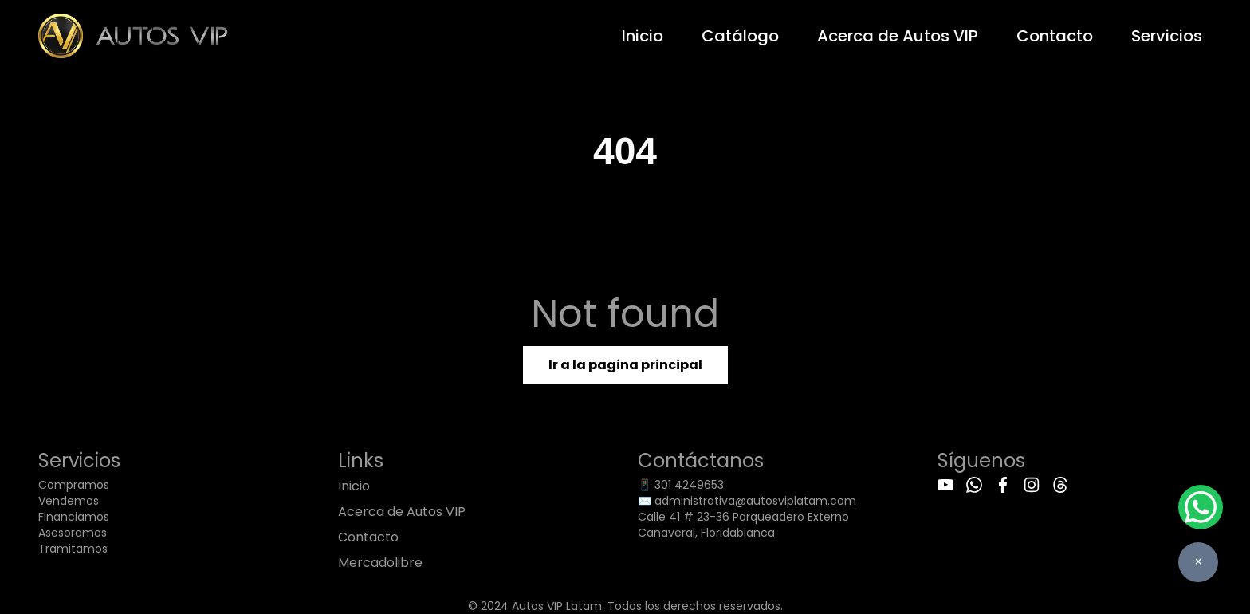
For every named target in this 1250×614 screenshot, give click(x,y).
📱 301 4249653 (681, 485)
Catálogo (740, 36)
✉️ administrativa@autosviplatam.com (747, 501)
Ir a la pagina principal (625, 365)
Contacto (1054, 36)
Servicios (1166, 36)
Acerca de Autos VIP (897, 36)
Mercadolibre (380, 562)
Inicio (642, 36)
